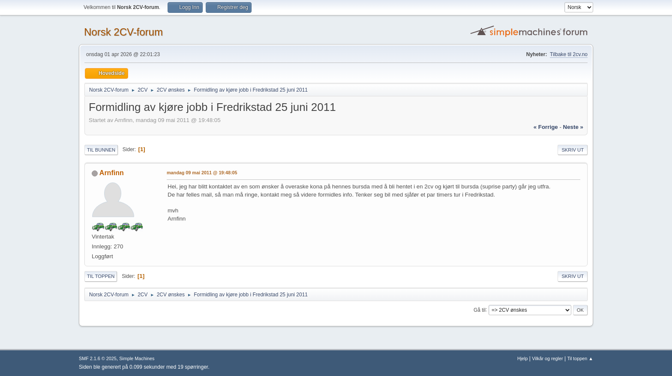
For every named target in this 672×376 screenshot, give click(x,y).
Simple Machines (136, 358)
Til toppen (100, 276)
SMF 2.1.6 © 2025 (98, 358)
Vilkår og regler (547, 358)
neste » (573, 127)
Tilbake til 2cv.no (569, 54)
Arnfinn (111, 172)
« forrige (546, 127)
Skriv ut (572, 149)
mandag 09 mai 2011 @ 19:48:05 (202, 172)
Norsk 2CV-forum (123, 32)
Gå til (480, 310)
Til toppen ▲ (580, 358)
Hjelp (522, 358)
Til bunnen (101, 149)
